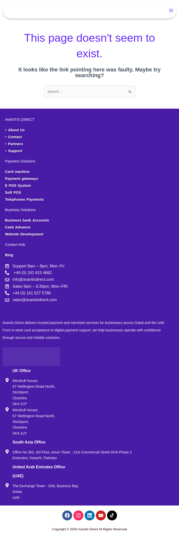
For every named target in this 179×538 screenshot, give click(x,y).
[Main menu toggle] (171, 10)
